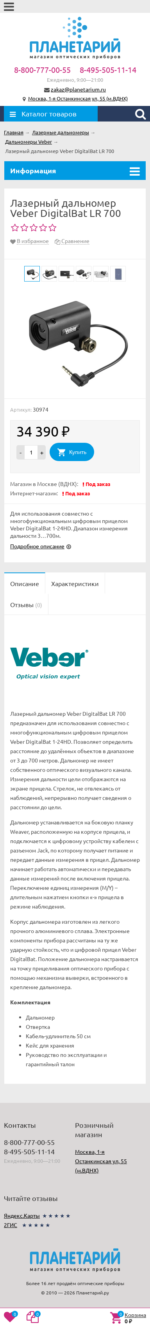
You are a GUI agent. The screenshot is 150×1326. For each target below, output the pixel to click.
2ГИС (10, 1224)
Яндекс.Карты (22, 1215)
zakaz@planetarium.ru (78, 89)
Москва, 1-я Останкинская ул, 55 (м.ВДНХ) (78, 98)
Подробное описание (37, 545)
